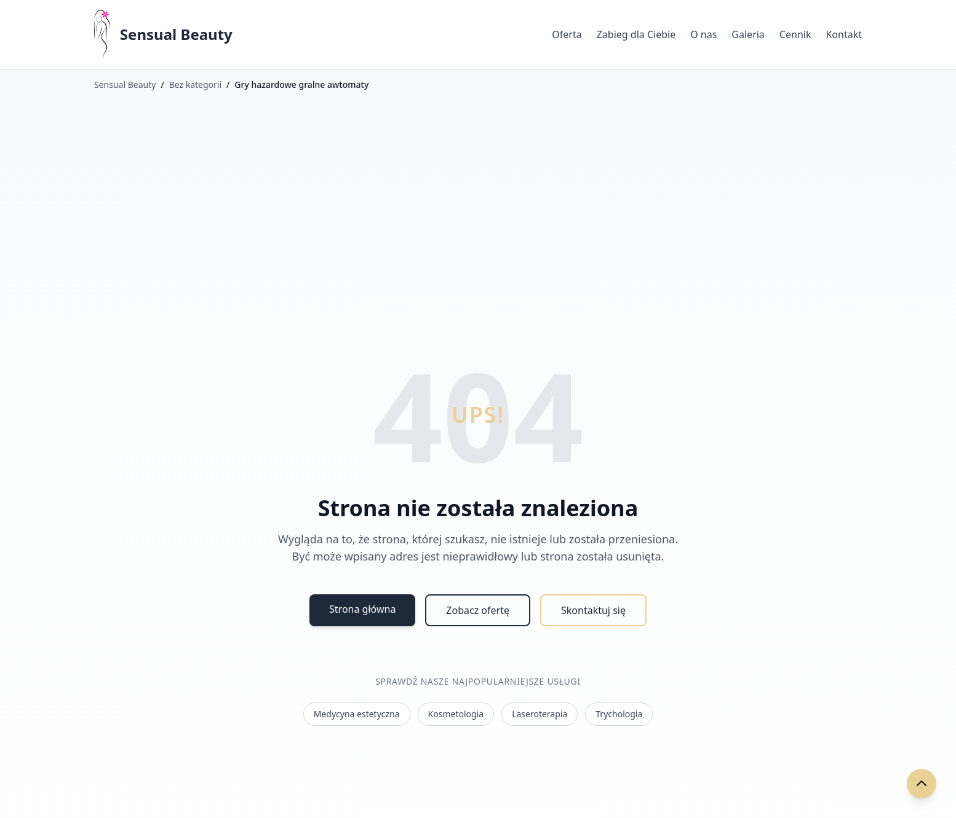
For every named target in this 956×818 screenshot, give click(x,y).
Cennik (795, 34)
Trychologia (619, 714)
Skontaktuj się (593, 610)
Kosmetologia (456, 714)
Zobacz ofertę (477, 610)
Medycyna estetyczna (357, 714)
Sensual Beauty (176, 34)
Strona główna (362, 609)
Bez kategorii (195, 84)
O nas (703, 34)
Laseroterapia (539, 714)
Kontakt (844, 34)
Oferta (566, 34)
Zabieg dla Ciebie (636, 34)
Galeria (748, 34)
